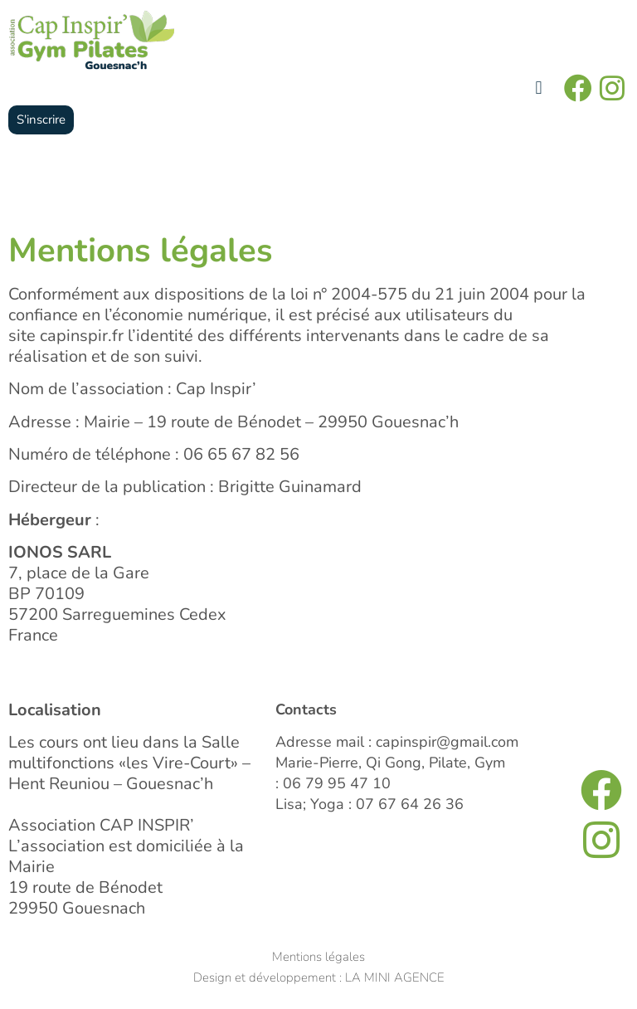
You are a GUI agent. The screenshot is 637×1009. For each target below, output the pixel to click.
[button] (539, 88)
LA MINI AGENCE (395, 977)
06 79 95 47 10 (337, 783)
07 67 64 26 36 (410, 804)
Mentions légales (318, 956)
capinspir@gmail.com (447, 742)
